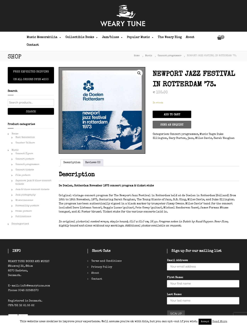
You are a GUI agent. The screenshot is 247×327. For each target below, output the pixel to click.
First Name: (175, 277)
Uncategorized (20, 224)
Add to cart (172, 114)
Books (15, 134)
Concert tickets (24, 170)
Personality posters (27, 206)
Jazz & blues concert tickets (32, 190)
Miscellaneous (24, 200)
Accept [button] (205, 321)
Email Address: (177, 260)
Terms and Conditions (106, 261)
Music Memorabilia (44, 37)
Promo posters (23, 211)
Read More (219, 321)
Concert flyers (24, 154)
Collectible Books (81, 37)
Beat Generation (25, 137)
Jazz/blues (112, 37)
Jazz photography (25, 195)
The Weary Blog (170, 37)
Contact (33, 45)
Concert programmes (169, 56)
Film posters (22, 175)
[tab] (71, 162)
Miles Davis (203, 138)
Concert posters (24, 159)
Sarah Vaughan (224, 138)
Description (71, 162)
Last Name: (174, 294)
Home (137, 56)
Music (148, 56)
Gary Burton (177, 138)
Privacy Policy (101, 267)
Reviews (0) (92, 162)
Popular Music (140, 37)
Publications (23, 217)
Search (31, 111)
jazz (191, 138)
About (190, 37)
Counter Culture (25, 143)
